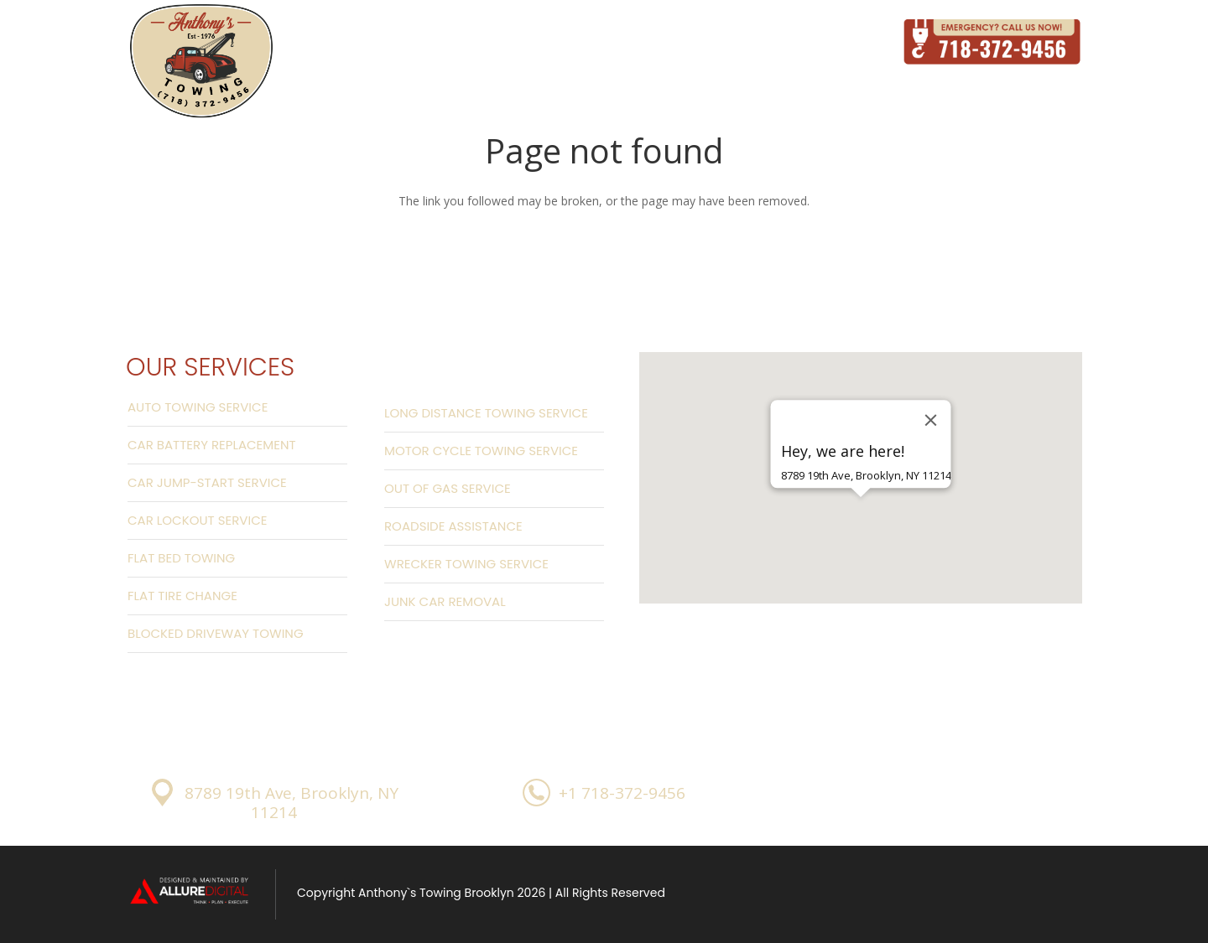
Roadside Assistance (453, 526)
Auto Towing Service (198, 407)
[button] (860, 526)
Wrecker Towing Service (466, 564)
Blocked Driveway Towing (216, 633)
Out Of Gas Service (447, 488)
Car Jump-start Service (207, 482)
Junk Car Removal (445, 601)
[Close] (931, 420)
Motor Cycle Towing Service (481, 450)
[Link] (201, 62)
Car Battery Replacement (212, 444)
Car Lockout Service (197, 520)
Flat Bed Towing (181, 558)
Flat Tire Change (182, 595)
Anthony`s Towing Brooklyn (436, 892)
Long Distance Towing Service (486, 413)
